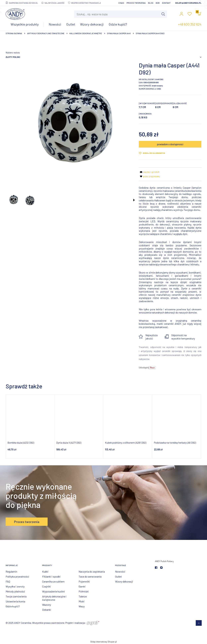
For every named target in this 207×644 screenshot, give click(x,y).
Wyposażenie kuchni (53, 591)
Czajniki (46, 586)
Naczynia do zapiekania (92, 571)
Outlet (118, 576)
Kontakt (166, 3)
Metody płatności (15, 591)
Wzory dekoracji (124, 581)
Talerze (83, 596)
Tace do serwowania (90, 576)
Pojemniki (84, 581)
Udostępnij (144, 367)
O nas (121, 3)
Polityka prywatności (17, 576)
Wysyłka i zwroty (15, 586)
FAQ (8, 581)
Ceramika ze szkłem (53, 581)
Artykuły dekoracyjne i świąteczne (54, 598)
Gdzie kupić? (13, 606)
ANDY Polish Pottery (164, 561)
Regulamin (11, 571)
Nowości (120, 571)
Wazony (46, 604)
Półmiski (84, 591)
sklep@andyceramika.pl (188, 3)
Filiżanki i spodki (51, 576)
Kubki (45, 571)
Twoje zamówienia (16, 596)
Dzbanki (46, 609)
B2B (158, 3)
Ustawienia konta (15, 601)
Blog (150, 3)
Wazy (82, 606)
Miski (81, 601)
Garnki (82, 586)
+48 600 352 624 (189, 24)
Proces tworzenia (136, 3)
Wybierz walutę (13, 52)
